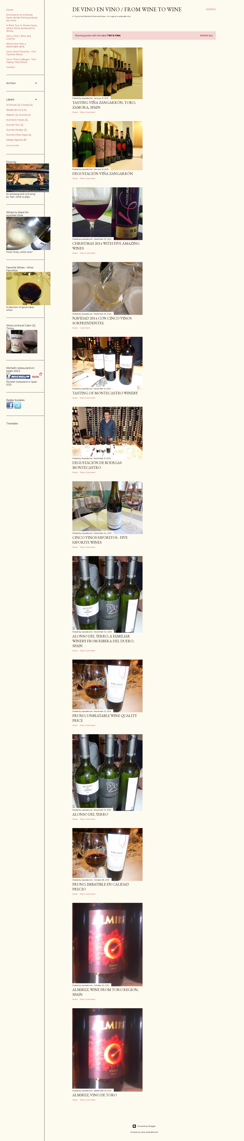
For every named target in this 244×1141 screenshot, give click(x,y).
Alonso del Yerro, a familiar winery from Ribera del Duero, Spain (103, 641)
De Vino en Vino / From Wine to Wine (127, 9)
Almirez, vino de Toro (94, 1095)
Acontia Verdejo (16, 129)
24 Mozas (13, 104)
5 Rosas (27, 104)
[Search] (211, 9)
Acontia (24, 114)
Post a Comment (87, 112)
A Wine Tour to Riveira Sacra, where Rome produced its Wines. (21, 28)
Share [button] (74, 112)
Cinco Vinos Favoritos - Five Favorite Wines (100, 540)
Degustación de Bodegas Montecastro (97, 465)
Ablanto (12, 114)
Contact (10, 67)
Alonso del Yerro (90, 814)
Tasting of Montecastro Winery (105, 393)
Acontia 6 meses (17, 119)
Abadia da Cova (16, 109)
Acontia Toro (14, 124)
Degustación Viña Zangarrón (102, 173)
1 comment (85, 328)
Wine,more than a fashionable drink (16, 45)
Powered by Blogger (144, 1126)
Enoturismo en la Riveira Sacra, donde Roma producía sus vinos (21, 17)
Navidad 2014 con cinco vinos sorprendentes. (102, 320)
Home (9, 9)
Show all (206, 35)
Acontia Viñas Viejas (18, 134)
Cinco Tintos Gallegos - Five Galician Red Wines (21, 61)
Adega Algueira (16, 139)
